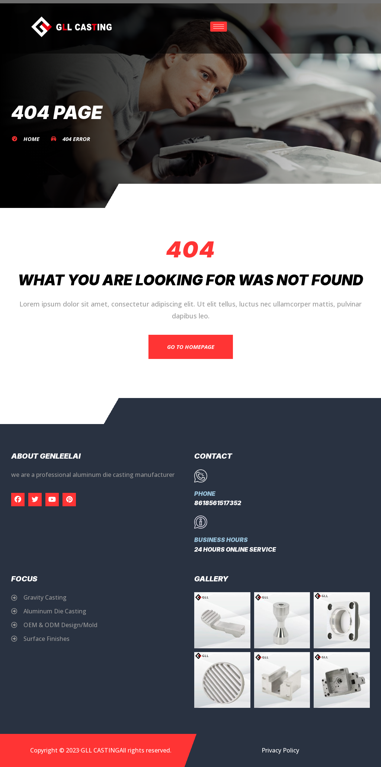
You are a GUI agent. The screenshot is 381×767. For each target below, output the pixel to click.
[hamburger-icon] (218, 27)
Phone (204, 493)
